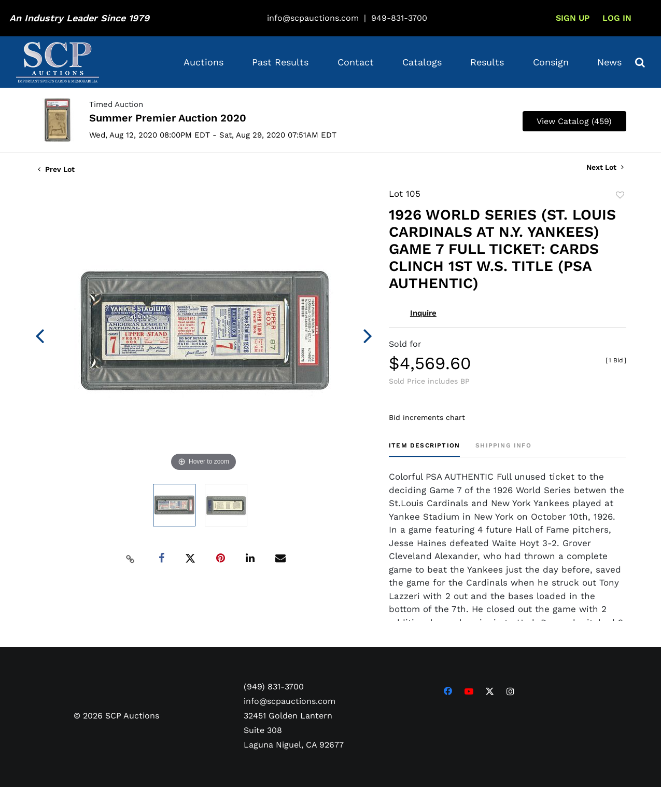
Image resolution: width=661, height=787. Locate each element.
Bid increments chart (427, 417)
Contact (355, 62)
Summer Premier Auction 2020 (167, 118)
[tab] (424, 449)
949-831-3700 (399, 18)
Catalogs (422, 62)
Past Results (280, 62)
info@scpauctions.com (313, 18)
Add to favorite (620, 195)
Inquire (423, 313)
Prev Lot (56, 169)
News (609, 62)
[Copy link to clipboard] (130, 558)
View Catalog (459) (574, 121)
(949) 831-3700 (274, 686)
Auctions (203, 62)
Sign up (572, 18)
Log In (616, 18)
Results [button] (487, 62)
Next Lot (605, 167)
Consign (551, 62)
